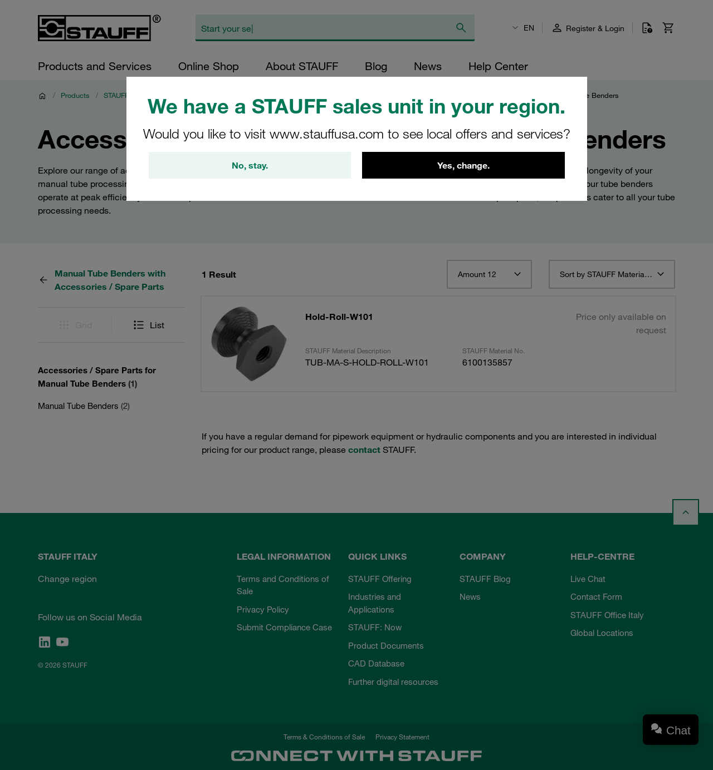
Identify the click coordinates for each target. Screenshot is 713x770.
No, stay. (250, 165)
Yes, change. (463, 165)
